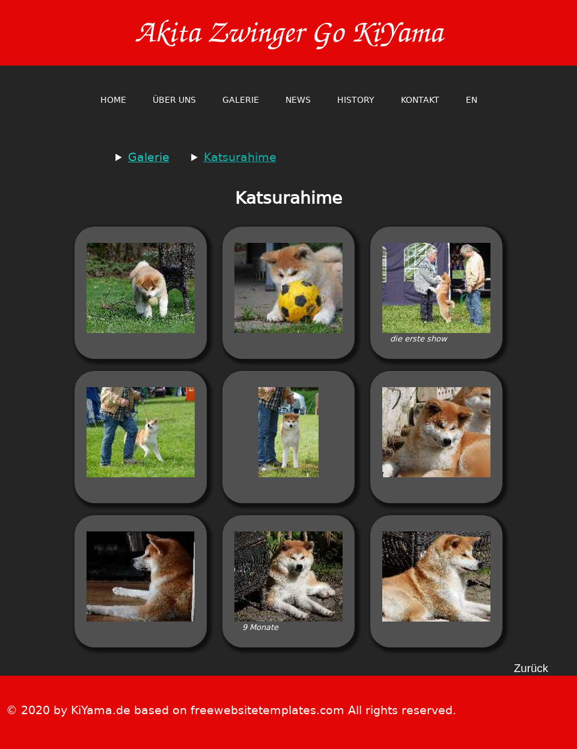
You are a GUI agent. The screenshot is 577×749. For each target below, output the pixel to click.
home (113, 100)
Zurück (531, 668)
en (471, 100)
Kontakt (420, 100)
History (355, 100)
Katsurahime (240, 157)
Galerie (240, 100)
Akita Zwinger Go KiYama (288, 33)
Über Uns (174, 100)
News (298, 100)
